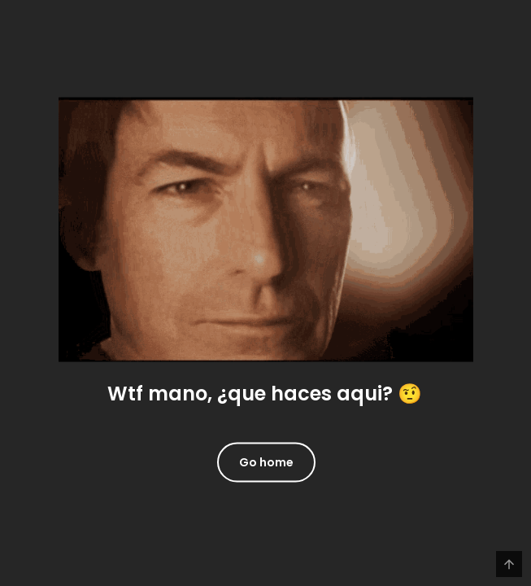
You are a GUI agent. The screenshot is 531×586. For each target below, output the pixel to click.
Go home (266, 461)
